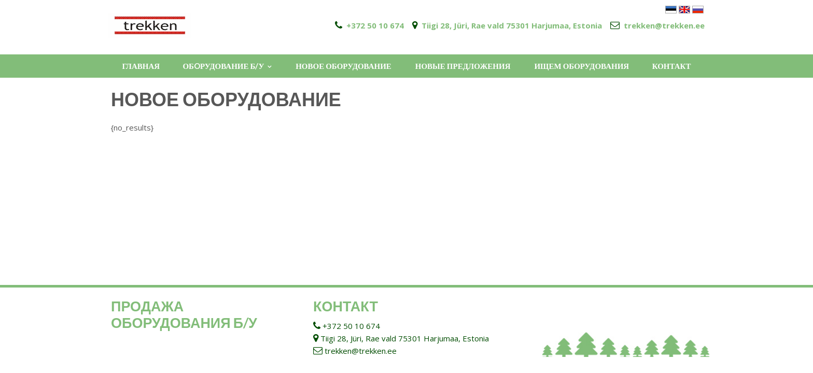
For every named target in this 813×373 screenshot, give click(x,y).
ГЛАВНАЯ (141, 65)
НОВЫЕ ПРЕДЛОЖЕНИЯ (463, 65)
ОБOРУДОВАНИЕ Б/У (223, 65)
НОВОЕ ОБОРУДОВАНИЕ (343, 65)
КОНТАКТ (671, 65)
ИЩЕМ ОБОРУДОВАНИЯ (581, 65)
